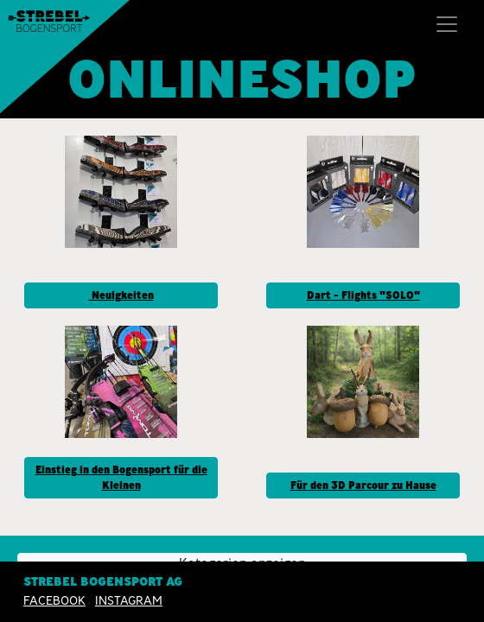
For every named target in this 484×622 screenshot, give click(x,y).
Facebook (54, 600)
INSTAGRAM (128, 600)
